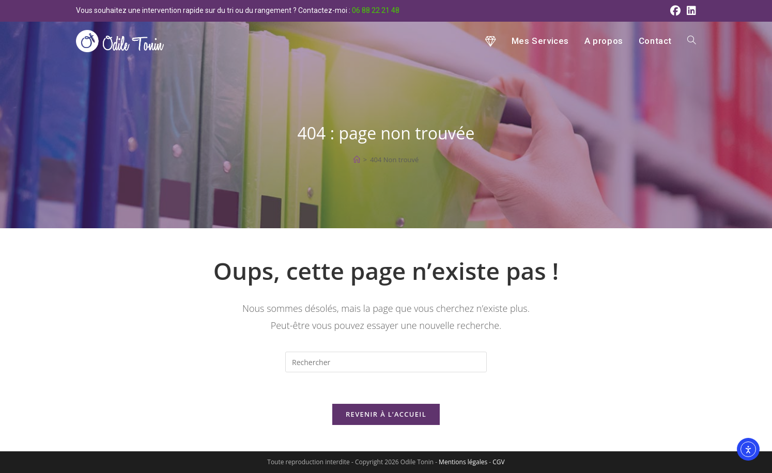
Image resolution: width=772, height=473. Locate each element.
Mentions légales (463, 462)
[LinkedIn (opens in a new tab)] (690, 11)
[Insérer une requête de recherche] (386, 362)
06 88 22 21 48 (375, 10)
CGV (498, 462)
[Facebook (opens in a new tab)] (675, 11)
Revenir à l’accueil (386, 414)
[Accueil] (356, 159)
